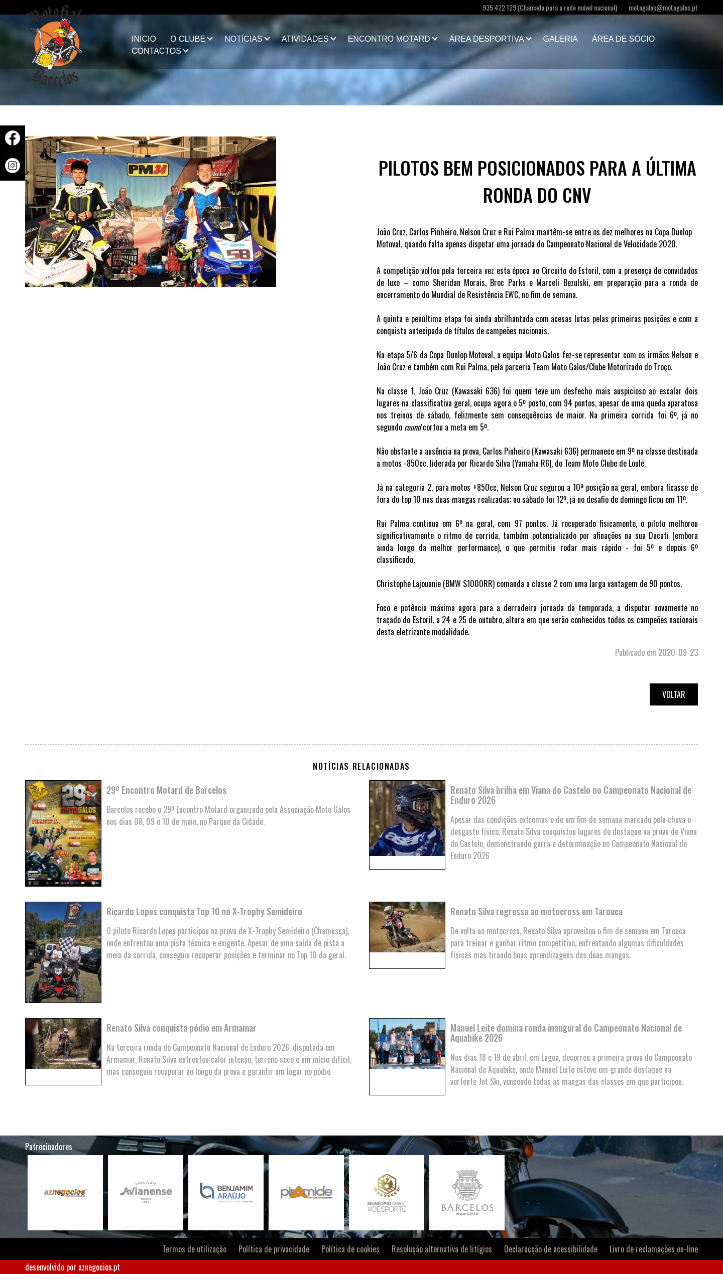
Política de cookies (350, 1249)
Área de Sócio (623, 39)
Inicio (144, 39)
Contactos (156, 51)
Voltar (673, 694)
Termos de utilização (194, 1249)
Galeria (560, 39)
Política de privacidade (273, 1249)
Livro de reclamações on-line (654, 1249)
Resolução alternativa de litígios (442, 1249)
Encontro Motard (389, 39)
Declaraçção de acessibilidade (550, 1249)
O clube (187, 39)
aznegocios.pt (99, 1267)
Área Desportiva (486, 39)
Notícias (243, 39)
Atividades (305, 39)
